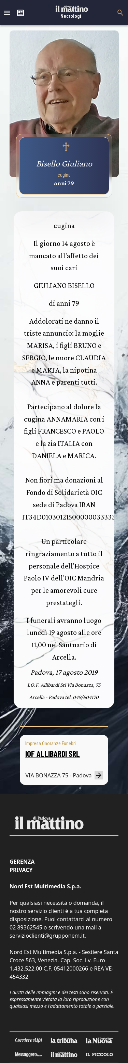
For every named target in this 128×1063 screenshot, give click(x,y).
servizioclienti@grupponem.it (47, 935)
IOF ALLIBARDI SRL (52, 754)
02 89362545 (26, 927)
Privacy (21, 870)
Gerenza (22, 861)
